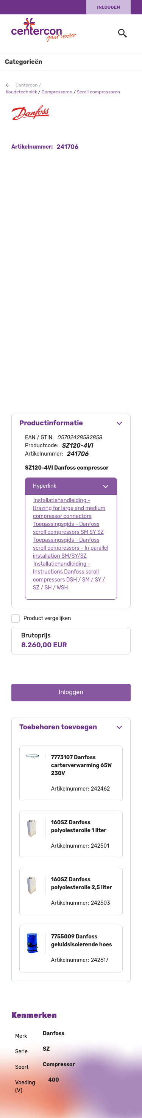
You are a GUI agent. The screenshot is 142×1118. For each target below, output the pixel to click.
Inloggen (108, 7)
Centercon (27, 85)
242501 (100, 846)
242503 (100, 903)
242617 (99, 960)
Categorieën (23, 61)
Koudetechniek (21, 92)
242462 (100, 789)
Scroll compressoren (98, 92)
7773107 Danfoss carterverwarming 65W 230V (81, 765)
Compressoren (57, 92)
